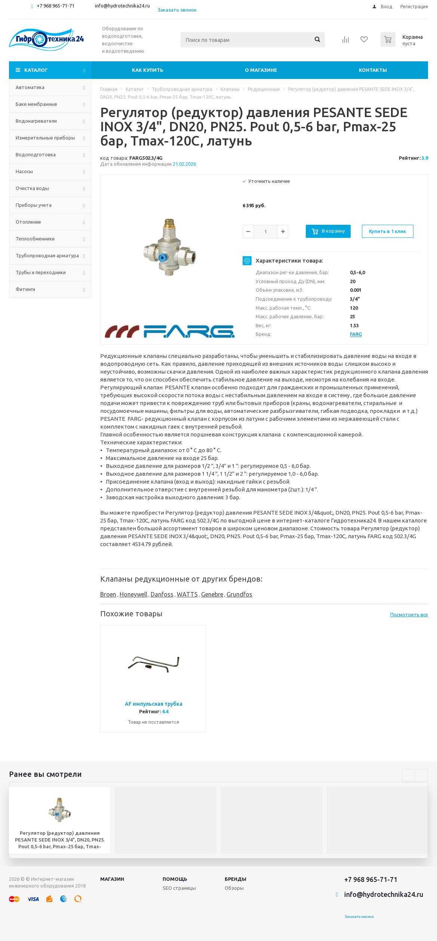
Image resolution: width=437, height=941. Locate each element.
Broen (108, 594)
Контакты (373, 70)
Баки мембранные (36, 104)
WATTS (187, 594)
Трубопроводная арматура (47, 255)
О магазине (261, 70)
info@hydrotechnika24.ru (122, 5)
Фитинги (25, 289)
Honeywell (133, 594)
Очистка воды (32, 188)
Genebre (212, 594)
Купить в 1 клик (387, 231)
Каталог (36, 70)
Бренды (235, 879)
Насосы (24, 171)
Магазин (112, 879)
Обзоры (234, 888)
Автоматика (30, 87)
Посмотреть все (409, 614)
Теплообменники (35, 238)
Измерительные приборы (45, 137)
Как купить (147, 70)
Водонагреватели (36, 120)
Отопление (28, 221)
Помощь (175, 879)
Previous (408, 775)
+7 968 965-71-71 (55, 5)
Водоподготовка (36, 154)
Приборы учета (34, 205)
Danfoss (162, 594)
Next (421, 775)
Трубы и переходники (41, 272)
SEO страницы (179, 888)
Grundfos (239, 594)
